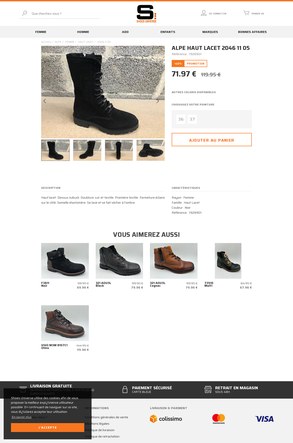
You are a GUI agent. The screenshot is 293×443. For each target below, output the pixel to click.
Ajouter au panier (211, 140)
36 (181, 119)
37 (192, 119)
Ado (125, 31)
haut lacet (86, 42)
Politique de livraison (99, 429)
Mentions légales (97, 423)
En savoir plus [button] (22, 416)
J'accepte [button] (47, 427)
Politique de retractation (102, 436)
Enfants (167, 31)
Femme (40, 31)
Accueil (46, 42)
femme (69, 42)
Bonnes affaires (252, 31)
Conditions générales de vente (106, 417)
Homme (83, 31)
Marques (210, 31)
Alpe (58, 42)
